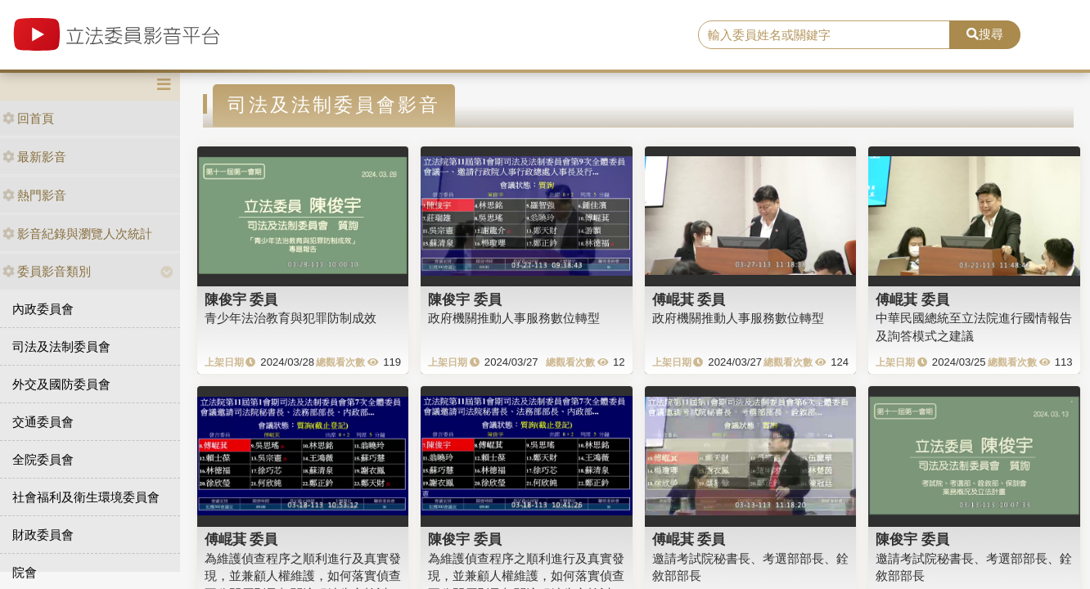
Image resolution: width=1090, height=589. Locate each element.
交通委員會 (43, 422)
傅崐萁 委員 (689, 299)
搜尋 (984, 34)
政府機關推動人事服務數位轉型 (514, 318)
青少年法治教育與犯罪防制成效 (290, 318)
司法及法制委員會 (61, 346)
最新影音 (34, 157)
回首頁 (28, 118)
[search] (824, 35)
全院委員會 (43, 459)
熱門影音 (34, 195)
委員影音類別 (46, 271)
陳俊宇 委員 (241, 299)
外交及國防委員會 (61, 384)
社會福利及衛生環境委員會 (86, 497)
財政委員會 (43, 535)
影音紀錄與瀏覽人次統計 (77, 234)
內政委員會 (43, 309)
